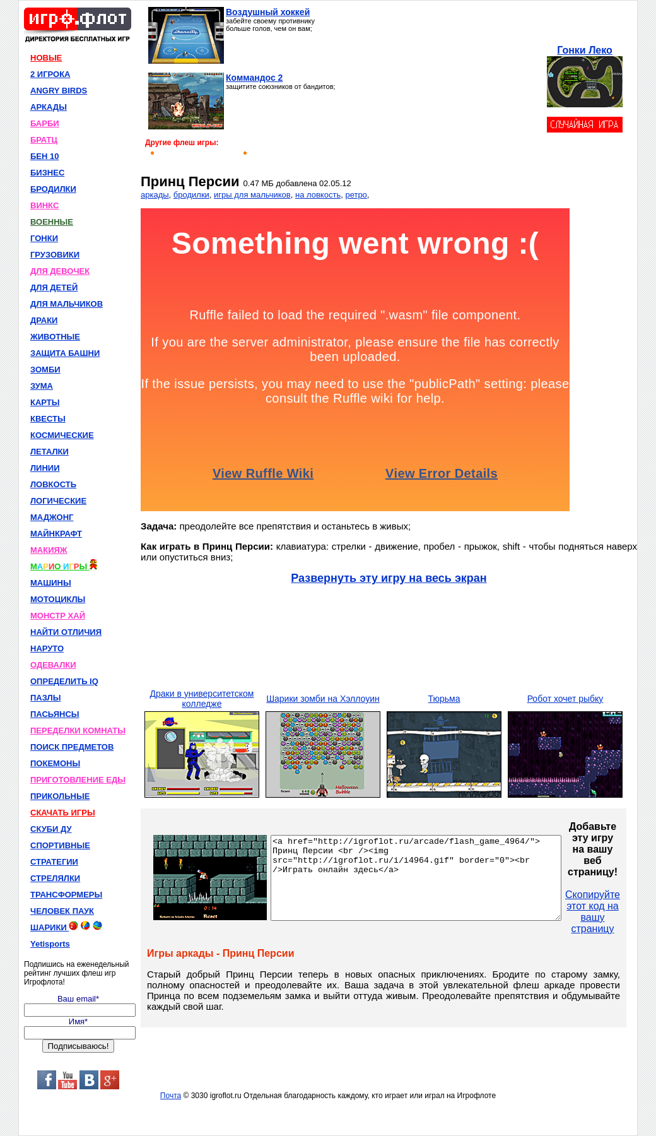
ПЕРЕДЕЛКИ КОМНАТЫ (78, 730)
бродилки (191, 194)
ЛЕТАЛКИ (49, 451)
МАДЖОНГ (51, 517)
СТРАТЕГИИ (54, 862)
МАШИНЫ (50, 583)
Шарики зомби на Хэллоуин (323, 699)
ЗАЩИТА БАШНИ (65, 353)
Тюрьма (444, 699)
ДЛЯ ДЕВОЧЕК (60, 271)
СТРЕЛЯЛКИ (55, 878)
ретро (355, 194)
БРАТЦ (43, 140)
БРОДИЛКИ (53, 189)
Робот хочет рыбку (565, 699)
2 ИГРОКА (50, 74)
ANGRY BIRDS (58, 90)
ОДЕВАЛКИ (53, 665)
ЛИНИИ (45, 468)
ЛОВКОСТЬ (53, 484)
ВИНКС (44, 205)
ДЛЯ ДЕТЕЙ (54, 287)
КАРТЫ (45, 402)
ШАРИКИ (66, 926)
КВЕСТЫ (48, 418)
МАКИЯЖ (48, 550)
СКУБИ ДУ (51, 829)
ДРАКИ (43, 320)
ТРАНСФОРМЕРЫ (66, 894)
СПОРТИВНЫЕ (60, 845)
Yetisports (50, 944)
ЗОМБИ (45, 369)
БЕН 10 (44, 156)
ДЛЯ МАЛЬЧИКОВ (66, 304)
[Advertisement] (440, 86)
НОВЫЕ (46, 57)
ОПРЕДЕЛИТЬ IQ (64, 681)
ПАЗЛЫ (45, 697)
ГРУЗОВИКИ (54, 254)
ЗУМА (41, 386)
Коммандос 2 (254, 78)
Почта (170, 1095)
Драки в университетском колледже (202, 699)
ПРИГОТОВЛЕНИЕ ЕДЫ (78, 779)
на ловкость (318, 194)
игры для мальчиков (252, 194)
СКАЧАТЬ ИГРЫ (62, 812)
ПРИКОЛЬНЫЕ (60, 796)
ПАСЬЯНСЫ (54, 714)
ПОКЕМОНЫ (55, 763)
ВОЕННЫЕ (51, 222)
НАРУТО (47, 648)
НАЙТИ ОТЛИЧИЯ (66, 632)
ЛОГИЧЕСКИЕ (58, 501)
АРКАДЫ (48, 107)
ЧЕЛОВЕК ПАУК (62, 911)
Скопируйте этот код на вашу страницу (627, 911)
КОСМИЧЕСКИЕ (62, 435)
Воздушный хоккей (268, 12)
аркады (155, 194)
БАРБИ (44, 123)
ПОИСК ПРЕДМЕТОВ (72, 747)
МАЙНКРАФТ (56, 533)
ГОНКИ (44, 238)
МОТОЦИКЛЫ (57, 599)
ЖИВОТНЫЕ (55, 336)
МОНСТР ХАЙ (57, 615)
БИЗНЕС (47, 172)
